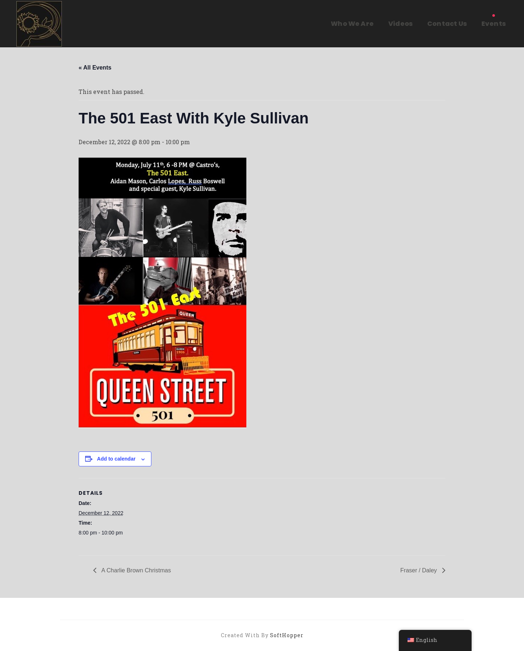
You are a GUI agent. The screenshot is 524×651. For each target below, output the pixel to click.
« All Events (95, 67)
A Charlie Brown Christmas (135, 570)
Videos (400, 23)
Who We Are (352, 23)
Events (493, 23)
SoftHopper (286, 635)
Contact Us (447, 23)
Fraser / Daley (419, 570)
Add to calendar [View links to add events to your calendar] (116, 459)
